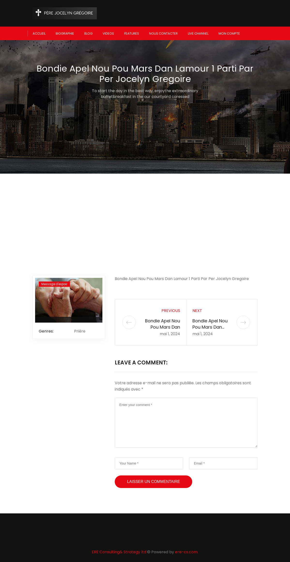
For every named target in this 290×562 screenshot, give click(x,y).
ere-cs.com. (186, 551)
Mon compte (229, 33)
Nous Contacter (163, 33)
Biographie (65, 33)
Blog (88, 33)
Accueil (39, 33)
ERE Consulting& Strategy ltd (119, 551)
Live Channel (198, 33)
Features (131, 33)
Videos (108, 33)
